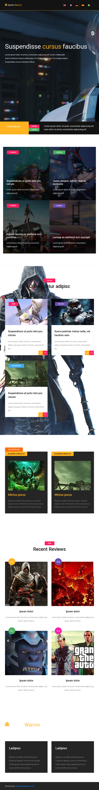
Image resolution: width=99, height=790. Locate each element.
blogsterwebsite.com (25, 786)
